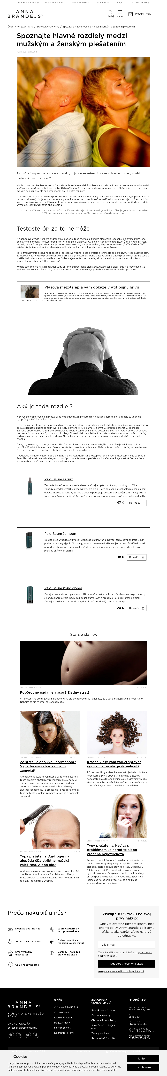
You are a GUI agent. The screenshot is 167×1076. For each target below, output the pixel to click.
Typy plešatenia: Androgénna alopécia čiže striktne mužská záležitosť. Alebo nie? (44, 861)
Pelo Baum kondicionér (63, 588)
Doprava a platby (54, 2)
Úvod (11, 27)
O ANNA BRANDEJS (79, 2)
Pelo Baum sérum (58, 479)
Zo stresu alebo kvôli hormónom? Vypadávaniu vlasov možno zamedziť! (48, 766)
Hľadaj (110, 14)
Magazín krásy (25, 27)
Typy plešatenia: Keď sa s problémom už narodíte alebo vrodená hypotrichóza (112, 850)
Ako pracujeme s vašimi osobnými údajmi (121, 971)
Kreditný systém (63, 1018)
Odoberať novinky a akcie (127, 963)
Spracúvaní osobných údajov (103, 1027)
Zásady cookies (100, 1033)
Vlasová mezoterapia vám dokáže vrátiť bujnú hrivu (91, 287)
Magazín (121, 2)
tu (109, 1067)
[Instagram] (19, 1035)
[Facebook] (11, 1035)
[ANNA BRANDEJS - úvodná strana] (24, 1007)
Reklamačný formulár (103, 1038)
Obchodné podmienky (103, 1020)
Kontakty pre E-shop (28, 2)
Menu (120, 14)
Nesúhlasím (143, 1067)
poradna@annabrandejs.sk (22, 1028)
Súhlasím (143, 1058)
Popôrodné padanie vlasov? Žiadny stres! (54, 692)
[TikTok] (36, 1035)
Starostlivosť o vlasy (48, 27)
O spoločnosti (103, 2)
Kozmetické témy (140, 2)
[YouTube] (28, 1035)
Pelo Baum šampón (60, 533)
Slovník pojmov (62, 1028)
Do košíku (134, 503)
